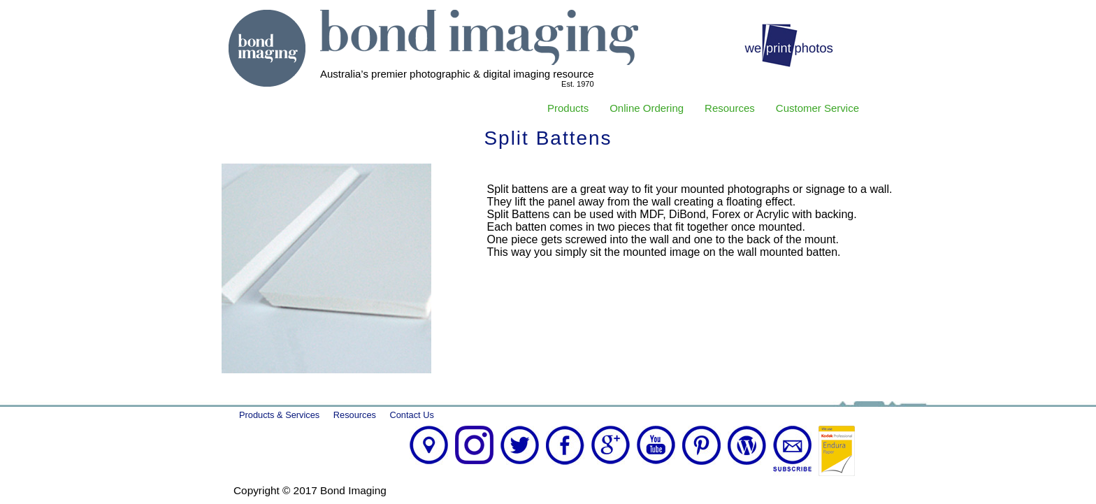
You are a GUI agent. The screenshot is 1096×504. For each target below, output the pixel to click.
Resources (730, 108)
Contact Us (412, 415)
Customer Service (817, 108)
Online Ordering (647, 108)
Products (568, 108)
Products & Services (279, 415)
